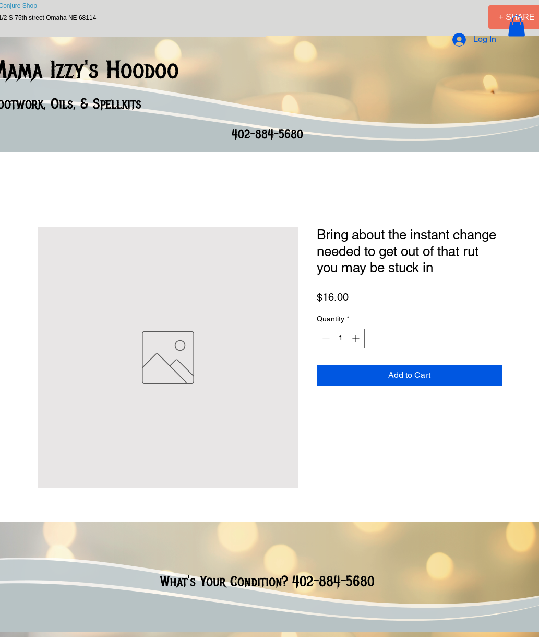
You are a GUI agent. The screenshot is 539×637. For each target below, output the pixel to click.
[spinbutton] (340, 338)
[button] (516, 26)
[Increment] (356, 338)
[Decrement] (324, 338)
